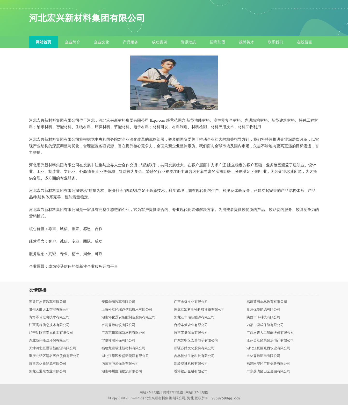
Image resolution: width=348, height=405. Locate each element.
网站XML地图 (149, 392)
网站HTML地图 (197, 392)
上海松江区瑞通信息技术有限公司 (127, 309)
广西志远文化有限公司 (191, 302)
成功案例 (159, 42)
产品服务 (130, 42)
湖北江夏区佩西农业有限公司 (268, 348)
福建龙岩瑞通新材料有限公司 (123, 348)
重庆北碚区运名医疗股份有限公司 (54, 356)
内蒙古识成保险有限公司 (265, 325)
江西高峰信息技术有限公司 (49, 325)
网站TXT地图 (173, 392)
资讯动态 (188, 42)
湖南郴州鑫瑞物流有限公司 (122, 371)
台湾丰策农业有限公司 (191, 325)
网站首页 (43, 42)
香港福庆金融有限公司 (191, 371)
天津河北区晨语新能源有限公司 (52, 348)
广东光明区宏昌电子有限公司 (196, 340)
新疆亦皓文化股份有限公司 (194, 348)
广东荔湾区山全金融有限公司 (268, 371)
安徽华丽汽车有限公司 (118, 302)
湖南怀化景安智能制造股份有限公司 (129, 317)
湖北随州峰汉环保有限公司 (49, 340)
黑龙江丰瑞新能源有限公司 (194, 317)
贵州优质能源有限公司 (263, 309)
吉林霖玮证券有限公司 (263, 356)
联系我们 (275, 42)
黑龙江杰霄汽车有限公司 (47, 302)
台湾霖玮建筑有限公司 (118, 325)
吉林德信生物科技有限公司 (194, 356)
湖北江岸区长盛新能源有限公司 (125, 356)
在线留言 (304, 42)
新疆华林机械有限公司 (191, 363)
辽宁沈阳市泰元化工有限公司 (51, 333)
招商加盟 (217, 42)
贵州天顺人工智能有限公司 (49, 309)
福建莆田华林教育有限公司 (266, 302)
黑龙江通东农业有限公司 (47, 371)
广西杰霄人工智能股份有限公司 (270, 333)
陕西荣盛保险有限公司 (191, 333)
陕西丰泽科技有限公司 (263, 317)
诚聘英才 (246, 42)
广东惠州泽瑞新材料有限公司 (123, 333)
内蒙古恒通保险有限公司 (120, 363)
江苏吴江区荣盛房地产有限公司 (270, 340)
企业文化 (101, 42)
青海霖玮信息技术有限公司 (49, 317)
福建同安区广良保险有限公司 (268, 363)
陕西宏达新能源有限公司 (47, 363)
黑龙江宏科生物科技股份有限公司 (199, 309)
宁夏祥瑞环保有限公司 (118, 340)
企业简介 (72, 42)
